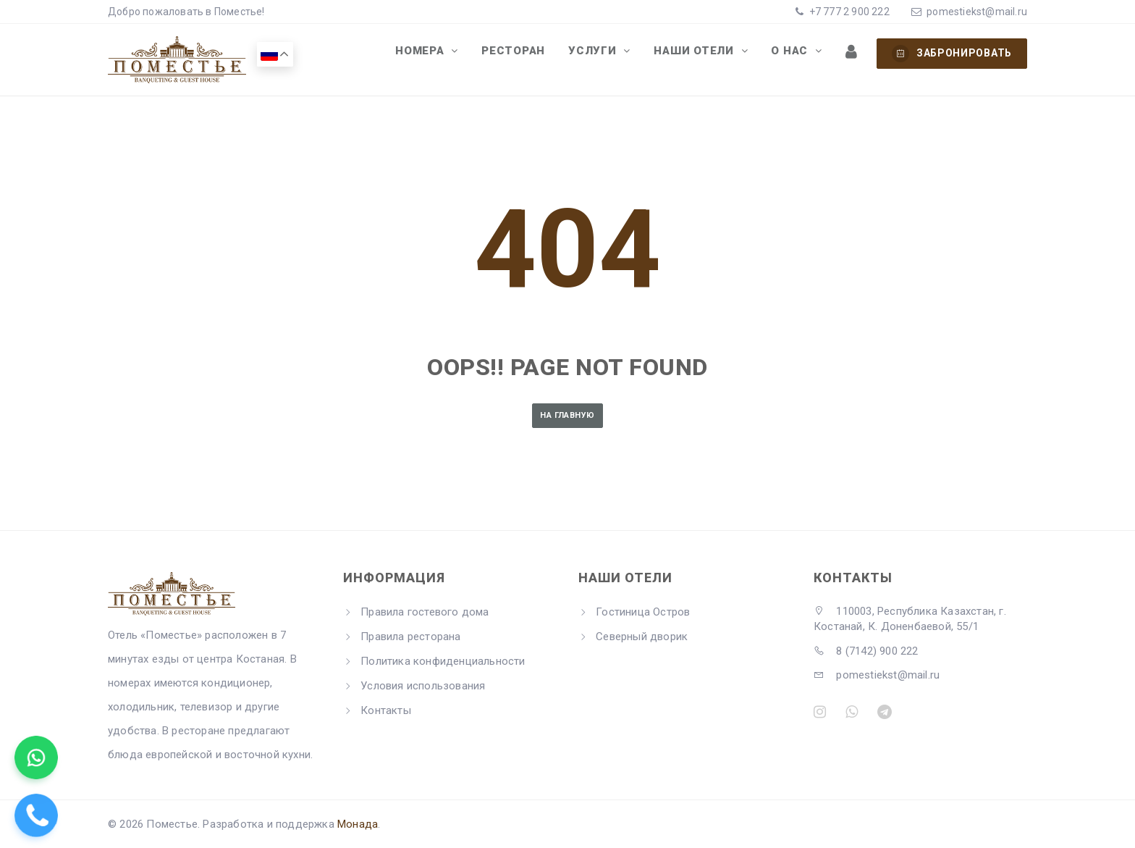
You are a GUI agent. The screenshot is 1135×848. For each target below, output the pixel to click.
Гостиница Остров (643, 611)
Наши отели (706, 52)
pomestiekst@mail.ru (977, 11)
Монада (357, 824)
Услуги (610, 52)
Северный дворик (642, 636)
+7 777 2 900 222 (847, 11)
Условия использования (422, 685)
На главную (567, 415)
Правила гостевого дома (424, 611)
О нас (798, 52)
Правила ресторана (410, 636)
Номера (446, 52)
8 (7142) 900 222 (866, 651)
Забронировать (952, 53)
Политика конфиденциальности (442, 661)
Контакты (385, 710)
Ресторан (533, 52)
